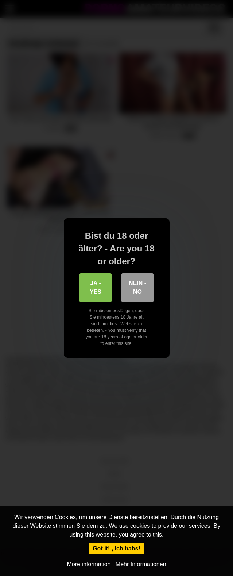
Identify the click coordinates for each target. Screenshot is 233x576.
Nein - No (137, 287)
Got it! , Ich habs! (116, 548)
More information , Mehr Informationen (116, 564)
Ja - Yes (95, 287)
